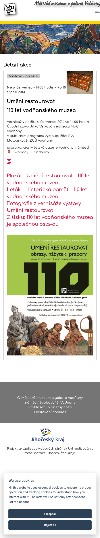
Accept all (50, 514)
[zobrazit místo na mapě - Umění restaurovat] (9, 152)
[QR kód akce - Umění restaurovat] (9, 162)
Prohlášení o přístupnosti (50, 407)
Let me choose (18, 502)
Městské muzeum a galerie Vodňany (67, 3)
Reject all (50, 525)
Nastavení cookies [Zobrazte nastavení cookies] (50, 412)
